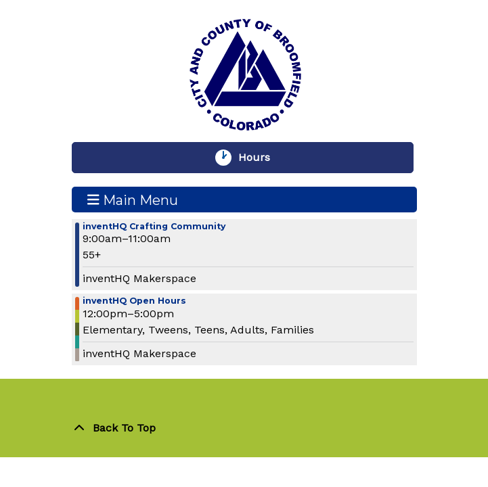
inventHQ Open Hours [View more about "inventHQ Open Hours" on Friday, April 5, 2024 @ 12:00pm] (134, 301)
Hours (260, 157)
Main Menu (132, 199)
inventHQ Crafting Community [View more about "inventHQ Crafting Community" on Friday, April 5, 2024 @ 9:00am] (154, 227)
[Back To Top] (244, 428)
